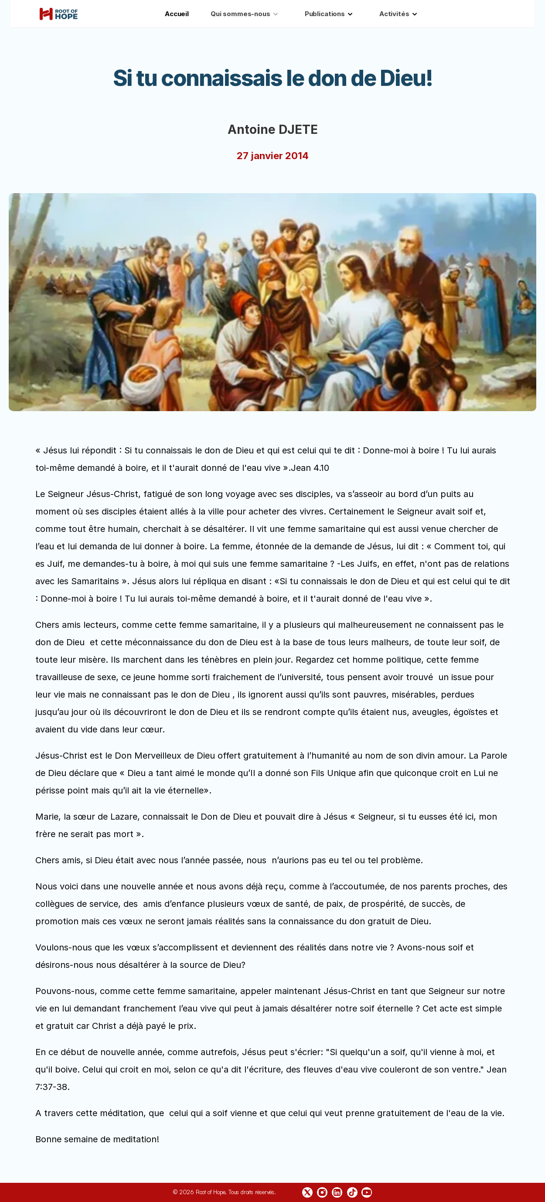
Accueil (177, 14)
